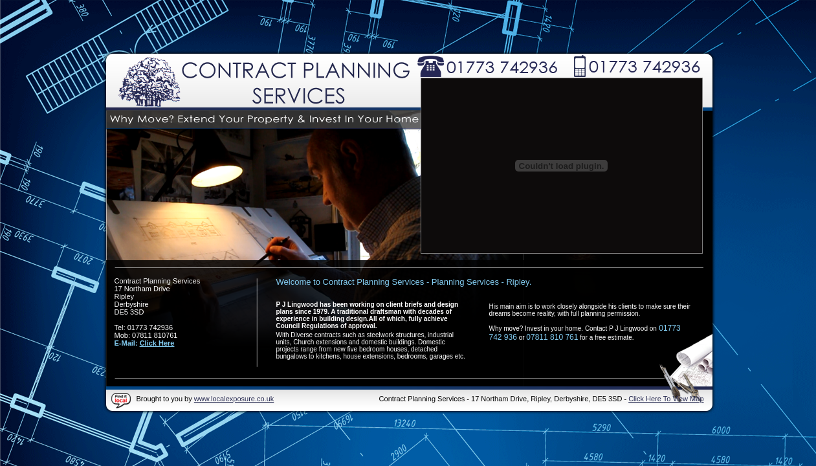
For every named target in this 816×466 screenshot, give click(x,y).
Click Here (157, 343)
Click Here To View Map (665, 399)
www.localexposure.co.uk (234, 399)
